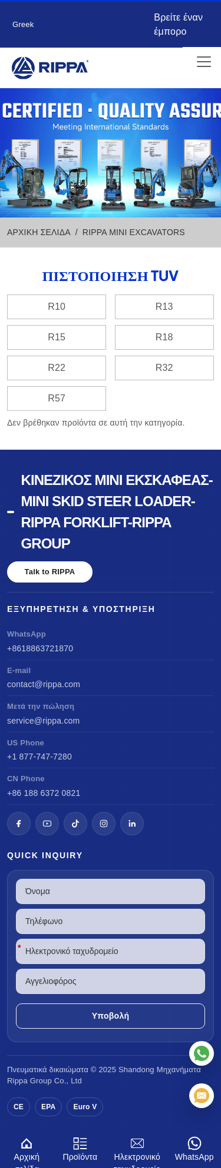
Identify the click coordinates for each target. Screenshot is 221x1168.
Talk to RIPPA (50, 571)
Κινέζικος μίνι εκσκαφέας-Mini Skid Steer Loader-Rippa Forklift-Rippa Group (117, 511)
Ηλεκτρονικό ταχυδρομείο (137, 1150)
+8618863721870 (40, 648)
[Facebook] (19, 823)
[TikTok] (75, 823)
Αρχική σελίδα (27, 1150)
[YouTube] (47, 823)
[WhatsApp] (201, 1053)
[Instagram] (104, 823)
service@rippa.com (43, 720)
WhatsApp (194, 1147)
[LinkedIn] (132, 823)
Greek (23, 24)
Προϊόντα (80, 1147)
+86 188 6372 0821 (43, 793)
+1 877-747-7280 (39, 756)
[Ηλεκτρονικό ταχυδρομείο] (201, 1095)
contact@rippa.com (43, 684)
